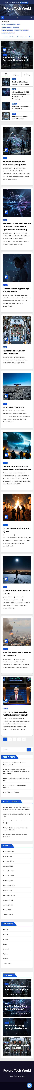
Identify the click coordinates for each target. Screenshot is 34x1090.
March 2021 (7, 910)
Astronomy (16, 27)
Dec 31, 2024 (8, 597)
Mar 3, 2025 (8, 411)
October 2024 (8, 881)
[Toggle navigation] (17, 17)
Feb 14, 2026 (8, 65)
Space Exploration (6, 27)
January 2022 (8, 905)
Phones (6, 949)
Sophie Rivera (20, 65)
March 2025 (7, 856)
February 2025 (8, 861)
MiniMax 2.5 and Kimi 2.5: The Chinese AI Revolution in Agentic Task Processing (17, 226)
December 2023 (9, 895)
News (5, 944)
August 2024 (7, 890)
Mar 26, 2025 (8, 295)
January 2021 (8, 915)
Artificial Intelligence (7, 30)
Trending (26, 74)
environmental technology (21, 30)
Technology (7, 963)
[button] (31, 18)
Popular (16, 74)
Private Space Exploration (9, 24)
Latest (6, 74)
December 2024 (9, 871)
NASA (18, 24)
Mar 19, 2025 (8, 357)
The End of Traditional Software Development (15, 58)
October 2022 (8, 900)
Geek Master (19, 357)
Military (5, 524)
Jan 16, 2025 (8, 535)
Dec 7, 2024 (8, 718)
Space (13, 79)
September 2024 (9, 885)
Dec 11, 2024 (8, 659)
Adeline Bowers (20, 233)
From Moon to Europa (13, 407)
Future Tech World (17, 8)
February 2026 (8, 851)
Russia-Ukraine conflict (8, 33)
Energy (5, 929)
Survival (6, 959)
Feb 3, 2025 (8, 473)
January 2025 (8, 866)
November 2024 (9, 876)
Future (14, 103)
